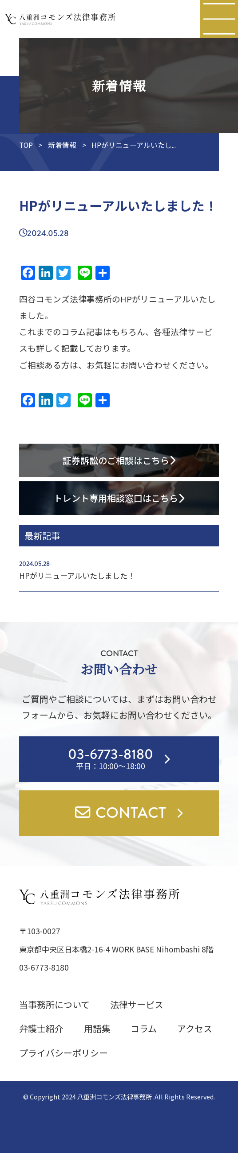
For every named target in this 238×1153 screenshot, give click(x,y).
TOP (26, 145)
